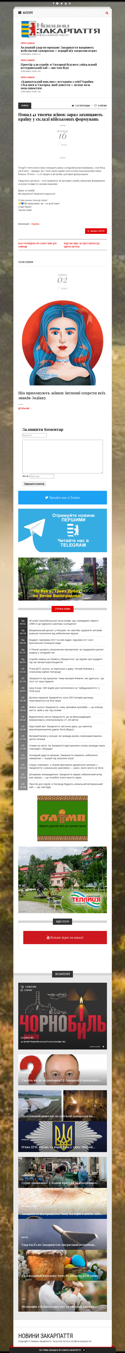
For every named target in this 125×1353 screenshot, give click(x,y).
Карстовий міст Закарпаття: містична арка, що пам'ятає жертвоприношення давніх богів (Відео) (60, 728)
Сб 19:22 (23, 718)
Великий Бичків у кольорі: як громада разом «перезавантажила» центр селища (65, 737)
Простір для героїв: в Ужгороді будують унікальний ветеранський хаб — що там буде (59, 66)
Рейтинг (100, 105)
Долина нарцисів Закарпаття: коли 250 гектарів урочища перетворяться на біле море (61, 699)
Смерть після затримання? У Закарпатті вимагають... (61, 1080)
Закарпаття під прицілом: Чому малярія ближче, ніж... (62, 1214)
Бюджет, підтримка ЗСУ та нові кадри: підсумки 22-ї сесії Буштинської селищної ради (61, 641)
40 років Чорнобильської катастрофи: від (43, 1041)
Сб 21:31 (23, 670)
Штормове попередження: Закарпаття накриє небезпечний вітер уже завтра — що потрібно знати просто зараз (65, 776)
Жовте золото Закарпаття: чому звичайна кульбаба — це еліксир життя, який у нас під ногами (66, 709)
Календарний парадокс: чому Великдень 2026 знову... (61, 1276)
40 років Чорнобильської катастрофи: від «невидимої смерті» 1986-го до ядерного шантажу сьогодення (64, 622)
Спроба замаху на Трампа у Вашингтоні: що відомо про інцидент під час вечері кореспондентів (66, 661)
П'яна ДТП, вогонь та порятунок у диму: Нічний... (58, 1147)
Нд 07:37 (23, 651)
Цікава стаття (96, 231)
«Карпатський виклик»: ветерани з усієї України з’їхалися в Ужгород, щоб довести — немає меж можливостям (57, 85)
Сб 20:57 (23, 689)
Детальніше (25, 408)
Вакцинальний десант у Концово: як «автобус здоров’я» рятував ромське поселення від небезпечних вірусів (65, 632)
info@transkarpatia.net (81, 1341)
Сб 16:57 (23, 757)
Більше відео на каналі (66, 937)
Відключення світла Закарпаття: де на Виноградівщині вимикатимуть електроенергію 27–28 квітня (60, 718)
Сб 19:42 (23, 709)
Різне (23, 1299)
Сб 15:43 (23, 766)
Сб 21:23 (23, 680)
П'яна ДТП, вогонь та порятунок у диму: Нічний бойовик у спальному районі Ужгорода (61, 670)
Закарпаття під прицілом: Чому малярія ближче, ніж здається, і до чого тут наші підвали (66, 680)
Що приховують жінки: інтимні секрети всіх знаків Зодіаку (61, 395)
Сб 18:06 (23, 728)
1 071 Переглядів (81, 105)
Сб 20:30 (23, 699)
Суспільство (27, 1038)
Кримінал (25, 1140)
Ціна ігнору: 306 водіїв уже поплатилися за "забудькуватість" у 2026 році (64, 689)
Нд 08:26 (23, 641)
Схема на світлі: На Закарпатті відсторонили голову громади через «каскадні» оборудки (67, 747)
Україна (35, 224)
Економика (25, 1109)
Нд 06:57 (23, 661)
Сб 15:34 (23, 776)
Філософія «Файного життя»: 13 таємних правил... (59, 1307)
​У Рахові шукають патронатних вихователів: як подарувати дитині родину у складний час (66, 651)
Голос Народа (26, 1073)
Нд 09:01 (23, 622)
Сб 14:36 (23, 785)
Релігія (24, 1268)
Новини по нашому (29, 1206)
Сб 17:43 (23, 737)
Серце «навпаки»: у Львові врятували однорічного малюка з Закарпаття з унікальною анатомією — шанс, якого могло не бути (66, 766)
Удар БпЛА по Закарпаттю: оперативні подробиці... (59, 1245)
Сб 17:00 (23, 747)
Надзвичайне (26, 1175)
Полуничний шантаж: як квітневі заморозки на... (58, 1116)
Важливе (24, 1237)
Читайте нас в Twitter (64, 497)
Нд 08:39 (23, 632)
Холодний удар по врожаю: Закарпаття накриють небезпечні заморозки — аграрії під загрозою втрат (59, 49)
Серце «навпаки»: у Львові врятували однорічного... (60, 1183)
